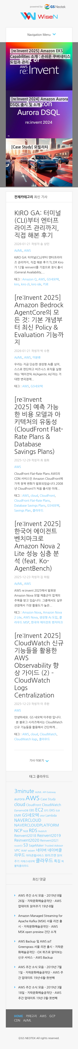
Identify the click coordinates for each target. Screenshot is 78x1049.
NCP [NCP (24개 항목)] (18, 831)
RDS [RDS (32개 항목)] (33, 830)
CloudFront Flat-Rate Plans (32, 500)
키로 (45, 284)
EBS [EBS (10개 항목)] (31, 810)
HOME (18, 1016)
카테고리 (31, 1016)
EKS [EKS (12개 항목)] (52, 810)
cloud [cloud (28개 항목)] (19, 804)
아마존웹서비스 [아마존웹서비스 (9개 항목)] (35, 855)
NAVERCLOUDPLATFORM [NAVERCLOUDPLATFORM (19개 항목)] (36, 825)
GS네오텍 (53, 279)
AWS (27, 250)
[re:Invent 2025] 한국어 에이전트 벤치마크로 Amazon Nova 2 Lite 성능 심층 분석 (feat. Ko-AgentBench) (37, 546)
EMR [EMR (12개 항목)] (17, 815)
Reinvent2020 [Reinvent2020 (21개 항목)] (26, 840)
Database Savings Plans (30, 505)
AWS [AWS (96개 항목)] (33, 798)
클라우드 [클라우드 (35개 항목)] (44, 860)
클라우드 (38, 510)
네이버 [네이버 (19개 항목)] (41, 850)
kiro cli (25, 284)
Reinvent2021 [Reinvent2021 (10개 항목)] (49, 840)
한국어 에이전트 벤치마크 (47, 622)
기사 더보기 (36, 760)
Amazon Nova (31, 612)
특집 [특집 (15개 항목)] (57, 861)
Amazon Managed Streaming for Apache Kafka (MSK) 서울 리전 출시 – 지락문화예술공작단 (40, 921)
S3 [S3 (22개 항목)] (25, 845)
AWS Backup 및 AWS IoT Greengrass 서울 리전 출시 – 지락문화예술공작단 (40, 947)
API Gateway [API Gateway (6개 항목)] (49, 792)
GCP (52, 1016)
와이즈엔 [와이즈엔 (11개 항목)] (50, 855)
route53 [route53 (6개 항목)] (18, 846)
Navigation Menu (39, 34)
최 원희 (44, 460)
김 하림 (44, 577)
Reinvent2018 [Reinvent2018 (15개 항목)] (25, 835)
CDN (17, 1020)
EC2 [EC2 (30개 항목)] (39, 810)
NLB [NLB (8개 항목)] (25, 831)
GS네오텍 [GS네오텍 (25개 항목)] (30, 815)
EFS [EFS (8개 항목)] (46, 810)
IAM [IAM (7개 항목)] (42, 816)
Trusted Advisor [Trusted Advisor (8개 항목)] (54, 845)
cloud (34, 495)
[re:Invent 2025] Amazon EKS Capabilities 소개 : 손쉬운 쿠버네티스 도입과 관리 (40, 56)
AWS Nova (30, 617)
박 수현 (44, 350)
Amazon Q (29, 279)
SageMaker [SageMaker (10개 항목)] (36, 845)
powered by (48, 7)
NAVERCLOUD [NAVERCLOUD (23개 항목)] (27, 820)
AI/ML (18, 250)
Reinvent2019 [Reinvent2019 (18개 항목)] (49, 835)
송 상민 (44, 244)
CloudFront (47, 495)
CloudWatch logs (25, 739)
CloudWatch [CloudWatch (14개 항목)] (51, 804)
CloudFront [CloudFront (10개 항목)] (33, 805)
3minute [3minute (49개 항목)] (24, 791)
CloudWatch (48, 734)
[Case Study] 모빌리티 (29, 147)
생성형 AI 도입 (48, 617)
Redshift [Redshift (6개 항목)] (42, 831)
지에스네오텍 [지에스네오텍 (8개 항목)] (27, 861)
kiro (16, 284)
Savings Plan (22, 510)
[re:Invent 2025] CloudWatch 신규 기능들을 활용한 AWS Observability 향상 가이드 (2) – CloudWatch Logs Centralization (39, 665)
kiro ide (36, 284)
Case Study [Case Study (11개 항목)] (48, 799)
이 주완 (44, 703)
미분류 (36, 357)
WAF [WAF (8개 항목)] (24, 850)
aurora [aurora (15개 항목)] (19, 799)
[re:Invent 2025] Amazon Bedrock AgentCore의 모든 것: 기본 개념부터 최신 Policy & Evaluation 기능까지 (39, 319)
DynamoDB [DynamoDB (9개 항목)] (21, 810)
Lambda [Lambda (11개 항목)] (51, 815)
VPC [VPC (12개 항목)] (17, 850)
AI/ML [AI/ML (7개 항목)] (38, 792)
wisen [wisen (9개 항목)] (31, 850)
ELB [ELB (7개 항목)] (58, 810)
